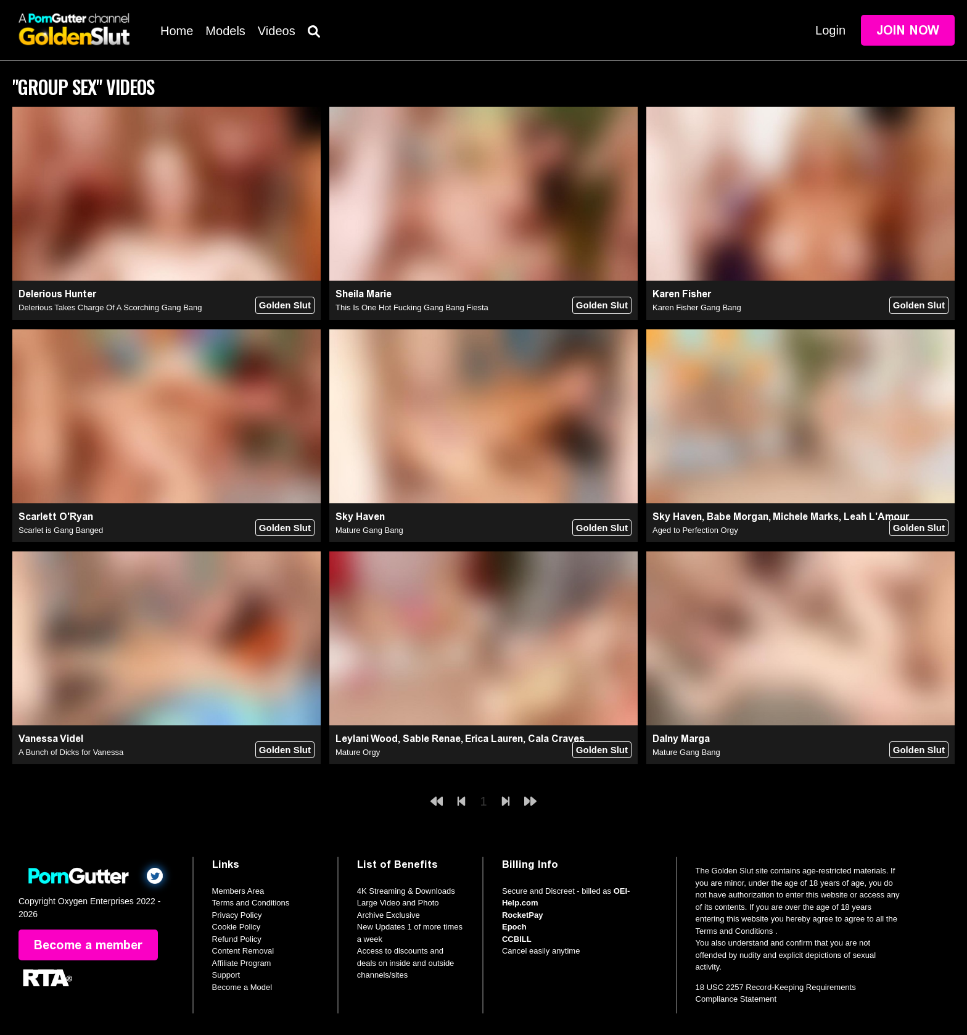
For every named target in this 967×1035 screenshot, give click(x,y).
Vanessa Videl (51, 738)
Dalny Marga (681, 738)
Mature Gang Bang (369, 530)
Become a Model (242, 987)
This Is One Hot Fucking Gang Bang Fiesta (411, 307)
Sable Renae (432, 738)
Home (176, 31)
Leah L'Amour (876, 516)
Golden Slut (285, 305)
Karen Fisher (681, 294)
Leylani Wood (366, 738)
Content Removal (243, 950)
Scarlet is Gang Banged (61, 530)
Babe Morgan (737, 516)
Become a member (88, 945)
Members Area (238, 891)
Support (226, 974)
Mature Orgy (357, 752)
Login (830, 30)
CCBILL (517, 939)
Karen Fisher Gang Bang (696, 307)
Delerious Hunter (57, 294)
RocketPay (522, 915)
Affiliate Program (241, 963)
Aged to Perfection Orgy (695, 530)
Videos (276, 31)
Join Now (907, 30)
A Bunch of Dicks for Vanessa (71, 752)
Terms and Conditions (251, 902)
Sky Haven (360, 516)
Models (225, 31)
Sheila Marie (363, 294)
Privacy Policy (237, 915)
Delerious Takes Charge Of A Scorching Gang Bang (110, 307)
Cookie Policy (236, 926)
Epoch (514, 926)
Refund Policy (236, 939)
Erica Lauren (494, 738)
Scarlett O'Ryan (56, 516)
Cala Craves (556, 738)
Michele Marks (806, 516)
